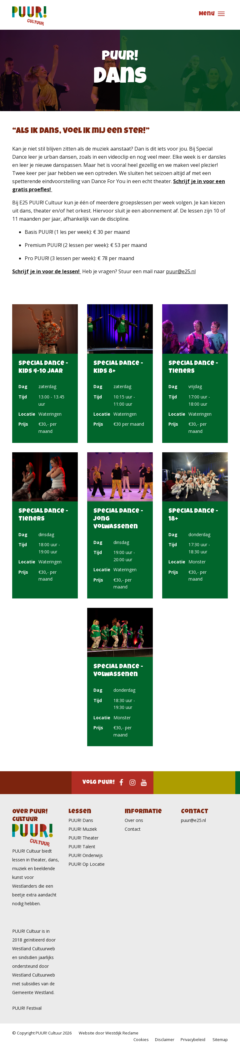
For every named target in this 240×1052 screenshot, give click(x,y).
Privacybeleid (193, 1039)
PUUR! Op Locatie (86, 864)
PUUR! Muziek (82, 829)
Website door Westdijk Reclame (108, 1033)
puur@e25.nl (181, 271)
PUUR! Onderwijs (85, 855)
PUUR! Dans (80, 820)
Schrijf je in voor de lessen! (46, 271)
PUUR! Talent (81, 846)
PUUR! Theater (83, 838)
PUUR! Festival (27, 1008)
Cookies (141, 1039)
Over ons (134, 820)
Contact (133, 829)
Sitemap (220, 1039)
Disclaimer (164, 1039)
